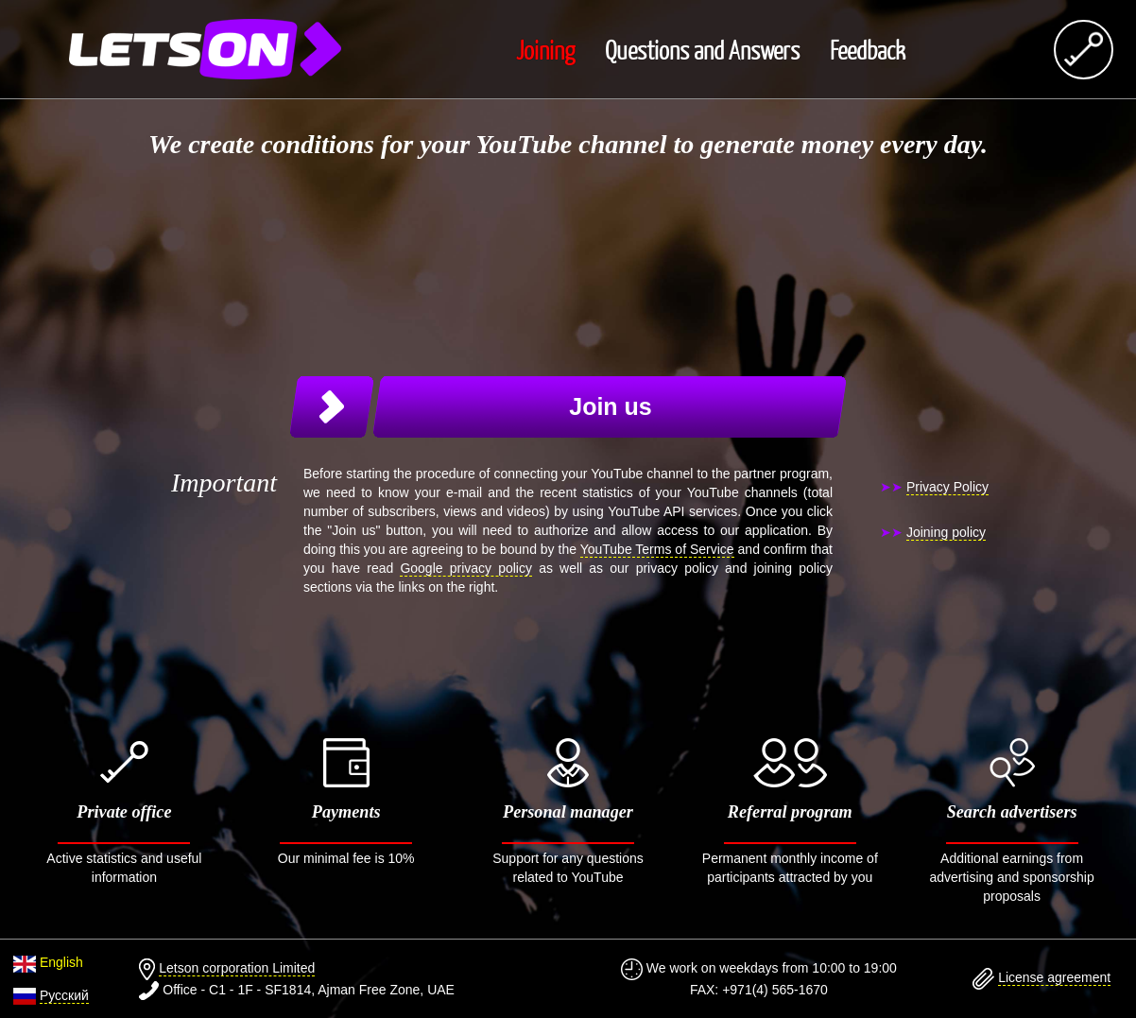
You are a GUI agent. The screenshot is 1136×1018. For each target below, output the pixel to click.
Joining (545, 49)
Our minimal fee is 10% (346, 802)
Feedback (867, 49)
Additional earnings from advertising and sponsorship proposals (1012, 821)
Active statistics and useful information (124, 811)
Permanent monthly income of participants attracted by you (789, 811)
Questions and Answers (702, 49)
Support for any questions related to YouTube (568, 811)
